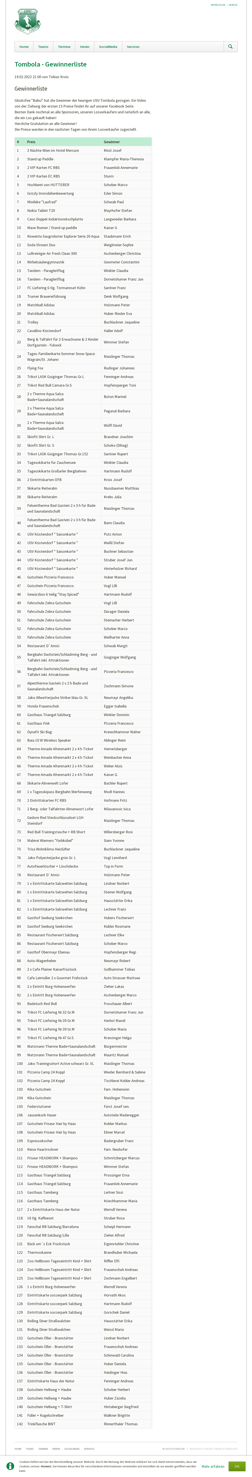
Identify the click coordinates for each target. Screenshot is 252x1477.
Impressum (218, 4)
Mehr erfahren (213, 1466)
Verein (233, 4)
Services (133, 46)
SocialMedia (108, 46)
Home (24, 46)
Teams (43, 46)
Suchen (230, 46)
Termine (64, 46)
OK (237, 1466)
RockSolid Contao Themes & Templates (214, 1448)
